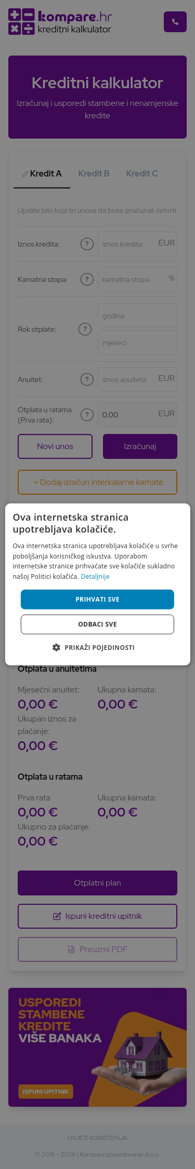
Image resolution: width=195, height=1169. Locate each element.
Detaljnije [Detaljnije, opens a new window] (95, 576)
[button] (97, 647)
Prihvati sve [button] (97, 599)
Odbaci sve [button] (97, 624)
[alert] (97, 584)
